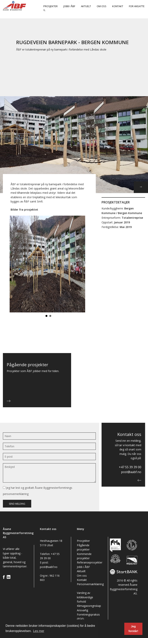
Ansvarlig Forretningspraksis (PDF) (88, 614)
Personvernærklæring (90, 584)
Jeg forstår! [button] (133, 629)
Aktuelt (86, 6)
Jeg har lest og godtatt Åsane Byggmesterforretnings (37, 491)
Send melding (17, 503)
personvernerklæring (16, 494)
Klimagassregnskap (89, 606)
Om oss (101, 6)
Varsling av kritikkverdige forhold (85, 597)
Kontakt (117, 6)
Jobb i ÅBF (69, 6)
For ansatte (137, 6)
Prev (16, 264)
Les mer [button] (38, 631)
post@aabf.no (131, 472)
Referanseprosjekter (89, 562)
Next (81, 264)
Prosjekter (50, 6)
